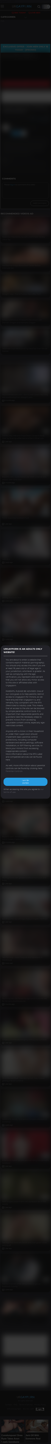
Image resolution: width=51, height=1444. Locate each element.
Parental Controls (14, 771)
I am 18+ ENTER (25, 782)
